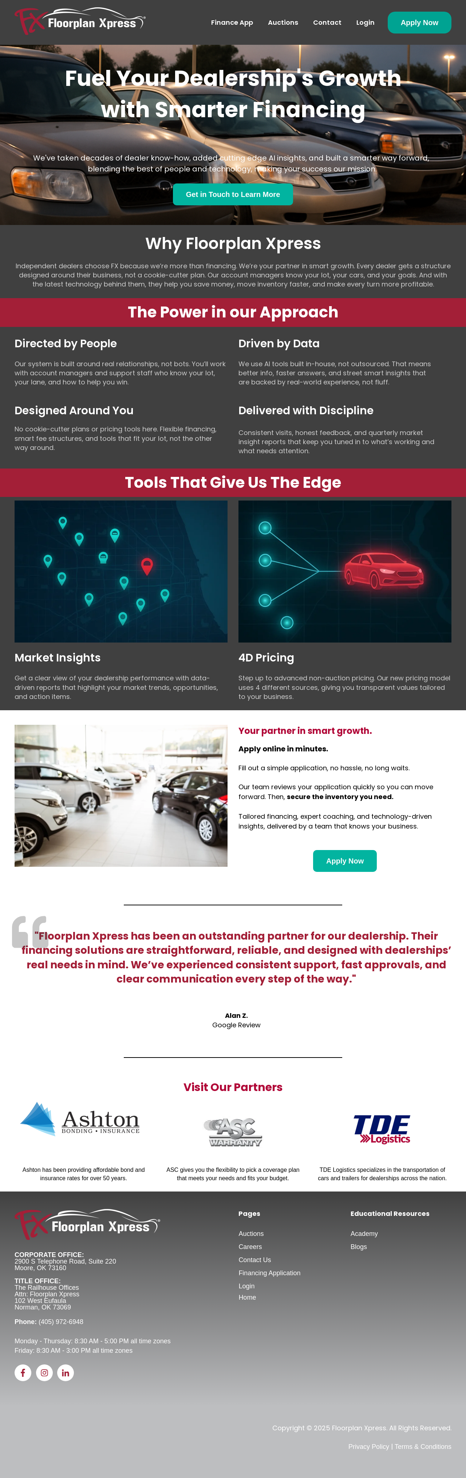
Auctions (283, 22)
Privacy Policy (368, 1446)
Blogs (359, 1246)
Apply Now (419, 23)
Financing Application (269, 1273)
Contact (327, 22)
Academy (364, 1233)
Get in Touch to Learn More (233, 194)
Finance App (232, 22)
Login (365, 22)
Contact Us (254, 1260)
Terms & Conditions (423, 1446)
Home (247, 1297)
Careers (250, 1246)
